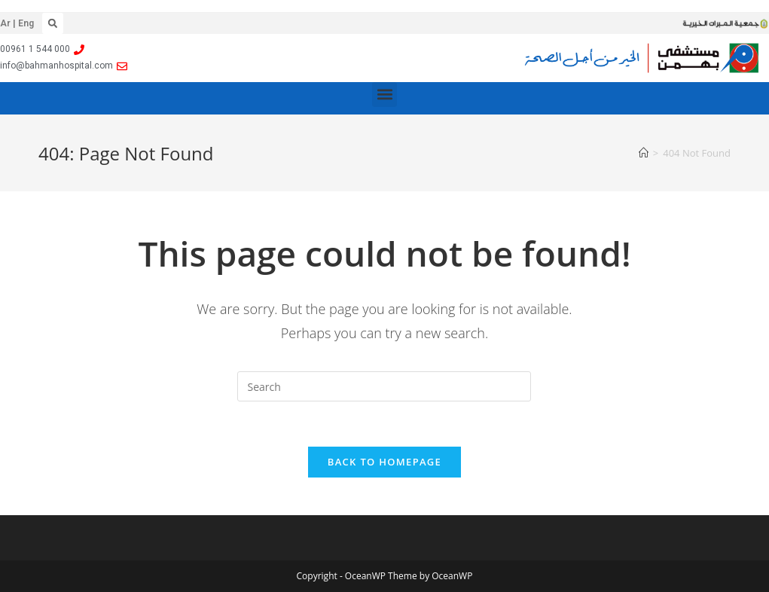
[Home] (643, 153)
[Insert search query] (384, 386)
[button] (52, 23)
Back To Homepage (384, 461)
